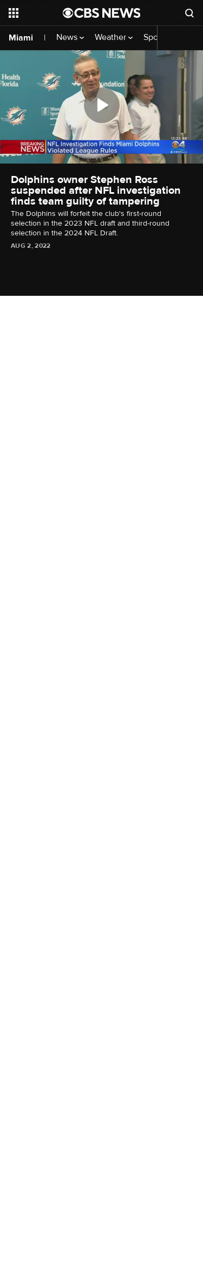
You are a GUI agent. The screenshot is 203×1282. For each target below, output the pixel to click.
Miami (21, 37)
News (70, 37)
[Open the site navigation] (36, 13)
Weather (114, 37)
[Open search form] (189, 13)
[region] (101, 107)
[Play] (102, 105)
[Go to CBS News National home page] (102, 13)
